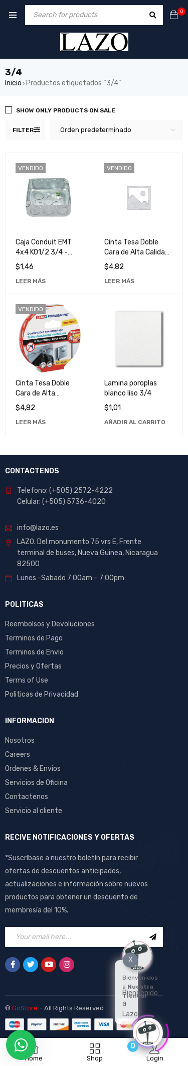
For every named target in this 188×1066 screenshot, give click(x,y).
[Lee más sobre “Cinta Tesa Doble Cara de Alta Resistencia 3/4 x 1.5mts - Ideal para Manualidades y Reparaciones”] (31, 422)
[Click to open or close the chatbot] (148, 1031)
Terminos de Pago (34, 638)
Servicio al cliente (33, 811)
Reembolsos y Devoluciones (50, 624)
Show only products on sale (65, 110)
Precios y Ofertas (33, 666)
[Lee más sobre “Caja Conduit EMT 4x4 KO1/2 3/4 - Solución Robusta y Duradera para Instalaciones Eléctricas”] (31, 281)
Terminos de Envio (34, 652)
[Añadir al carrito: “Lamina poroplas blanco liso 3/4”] (134, 422)
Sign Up (152, 937)
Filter (23, 130)
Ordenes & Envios (33, 768)
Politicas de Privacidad (41, 694)
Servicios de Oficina (36, 782)
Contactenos (26, 796)
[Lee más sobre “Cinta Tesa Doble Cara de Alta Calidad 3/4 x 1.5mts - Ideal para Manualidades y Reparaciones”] (119, 281)
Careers (17, 754)
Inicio (13, 83)
